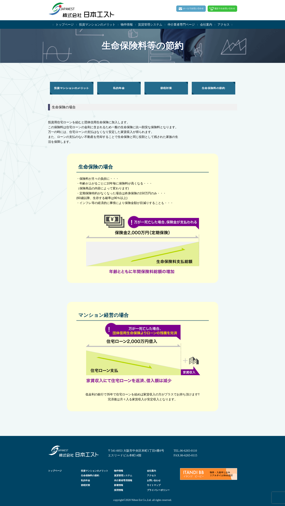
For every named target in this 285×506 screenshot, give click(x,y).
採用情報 (118, 490)
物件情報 (127, 24)
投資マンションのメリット (97, 24)
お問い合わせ (154, 480)
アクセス (223, 24)
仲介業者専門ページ (181, 24)
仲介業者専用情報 (123, 480)
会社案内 (206, 24)
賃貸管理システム (150, 24)
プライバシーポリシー (158, 490)
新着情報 (118, 485)
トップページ (65, 24)
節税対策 (85, 485)
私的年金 (85, 480)
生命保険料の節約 (90, 475)
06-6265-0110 (188, 450)
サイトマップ (154, 485)
